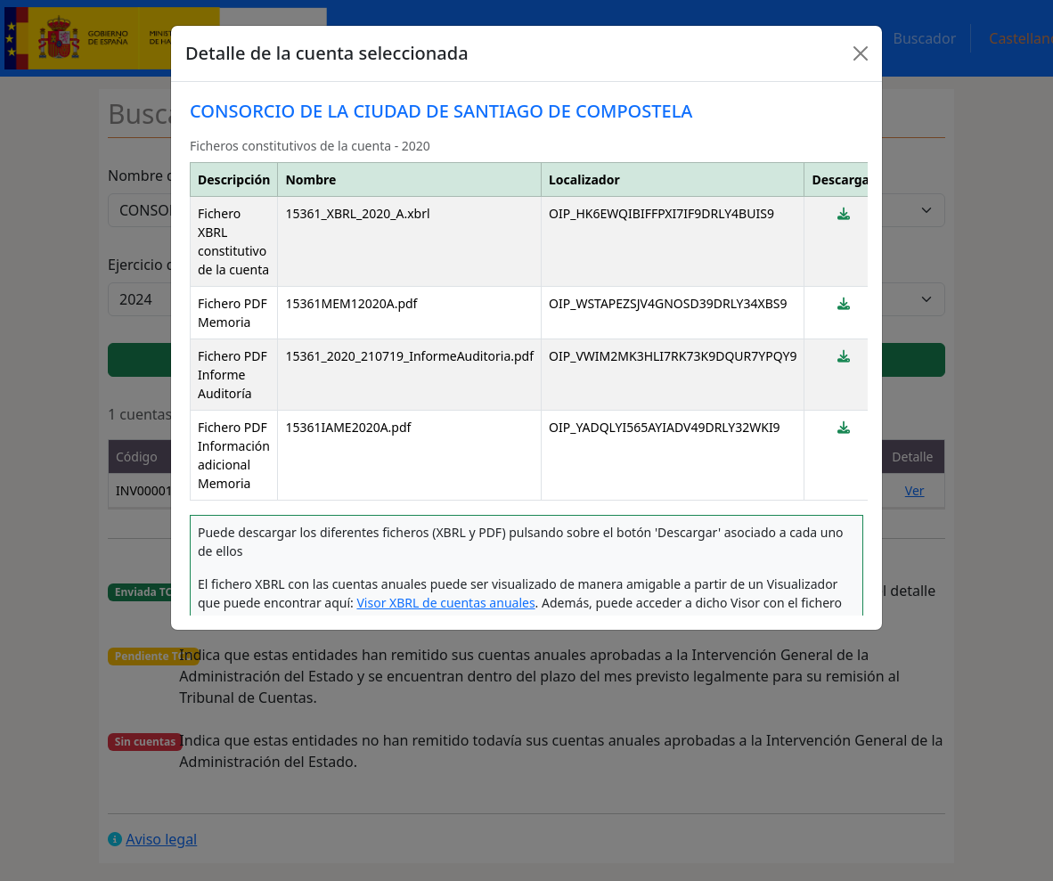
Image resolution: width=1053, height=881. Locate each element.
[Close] (860, 53)
